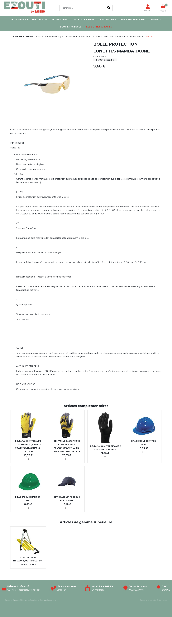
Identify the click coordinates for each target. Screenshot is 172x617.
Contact (155, 19)
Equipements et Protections (126, 36)
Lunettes (148, 36)
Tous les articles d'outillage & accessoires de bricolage (63, 36)
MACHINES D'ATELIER (133, 19)
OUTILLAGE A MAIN (83, 19)
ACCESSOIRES (59, 19)
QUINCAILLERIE (107, 19)
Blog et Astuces (70, 26)
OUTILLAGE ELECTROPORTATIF (29, 19)
